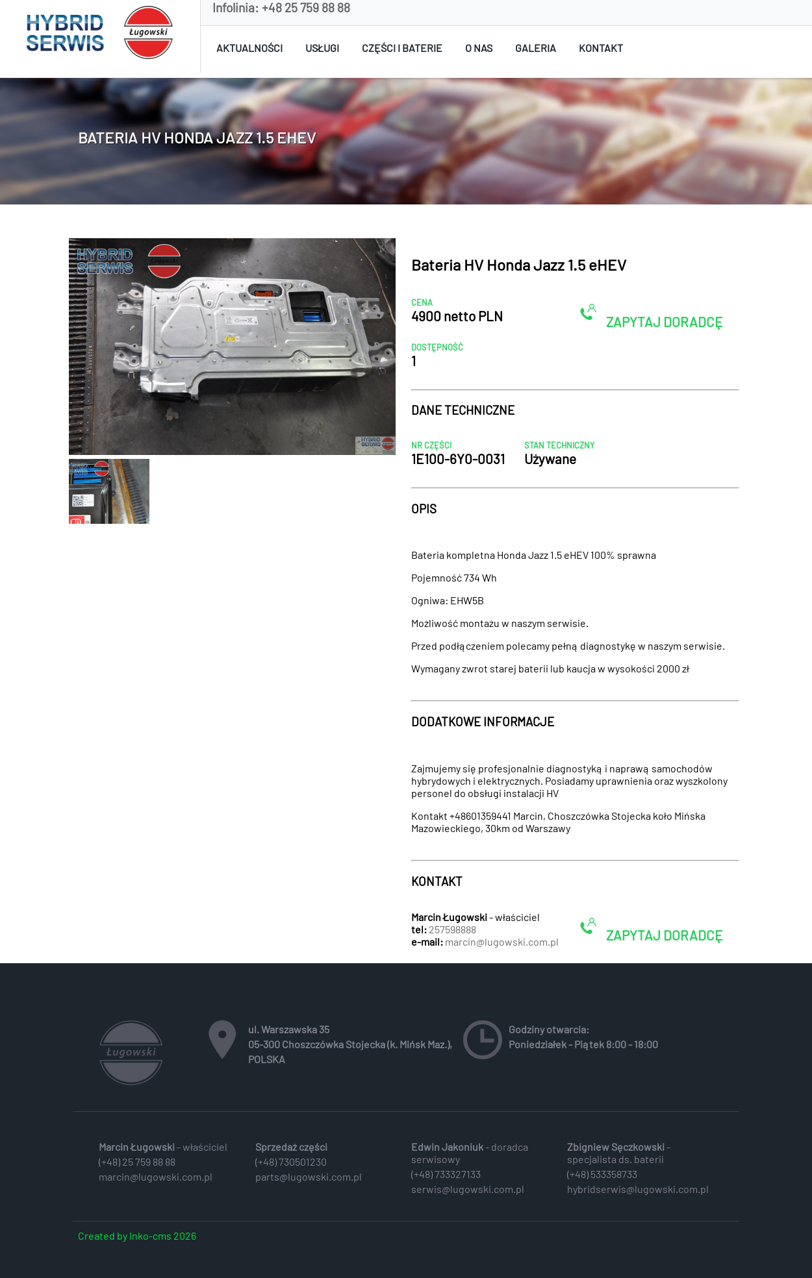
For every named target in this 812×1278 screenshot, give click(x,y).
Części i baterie (402, 48)
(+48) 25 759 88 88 (137, 1161)
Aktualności (249, 48)
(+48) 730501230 (291, 1161)
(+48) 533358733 (602, 1174)
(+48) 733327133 (446, 1174)
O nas (478, 48)
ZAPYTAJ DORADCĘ (651, 316)
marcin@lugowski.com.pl (502, 941)
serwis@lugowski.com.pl (467, 1189)
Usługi (322, 48)
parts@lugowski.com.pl (308, 1176)
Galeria (535, 48)
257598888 (452, 929)
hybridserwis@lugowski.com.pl (638, 1189)
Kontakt (601, 48)
